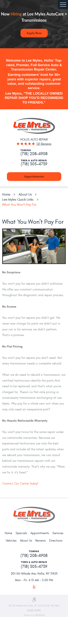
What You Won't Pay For (19, 205)
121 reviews (43, 144)
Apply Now (34, 33)
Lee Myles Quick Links (18, 200)
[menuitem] (8, 533)
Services (57, 533)
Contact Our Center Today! (20, 483)
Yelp (34, 587)
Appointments (34, 176)
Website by (34, 615)
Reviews (40, 540)
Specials (21, 533)
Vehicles (11, 540)
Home (6, 194)
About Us (25, 194)
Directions (55, 540)
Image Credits (34, 610)
